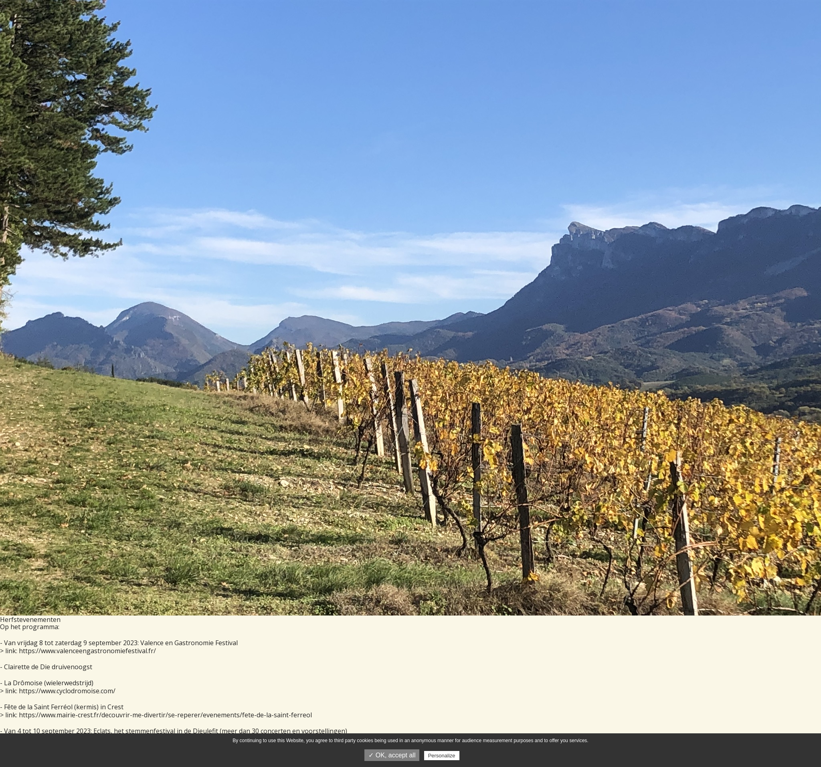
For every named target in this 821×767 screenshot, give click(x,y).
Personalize (441, 756)
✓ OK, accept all (391, 755)
